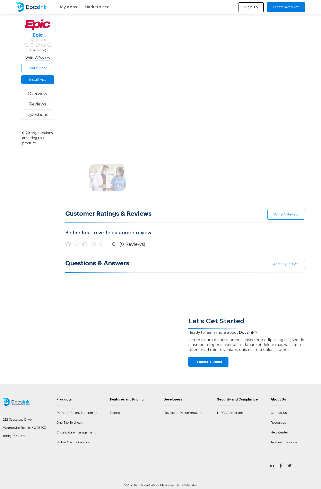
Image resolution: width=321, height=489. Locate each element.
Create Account (286, 7)
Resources (278, 422)
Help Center (279, 432)
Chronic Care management (76, 432)
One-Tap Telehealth (70, 422)
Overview (37, 93)
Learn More (37, 68)
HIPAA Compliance (230, 413)
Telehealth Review (284, 442)
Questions (37, 114)
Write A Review (37, 58)
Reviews (37, 104)
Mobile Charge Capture (73, 442)
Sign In (251, 7)
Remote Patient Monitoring (77, 413)
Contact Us (279, 413)
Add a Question (285, 264)
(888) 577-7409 (14, 436)
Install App (37, 80)
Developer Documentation (183, 413)
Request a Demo (208, 362)
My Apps (68, 7)
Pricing (115, 413)
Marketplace (97, 7)
